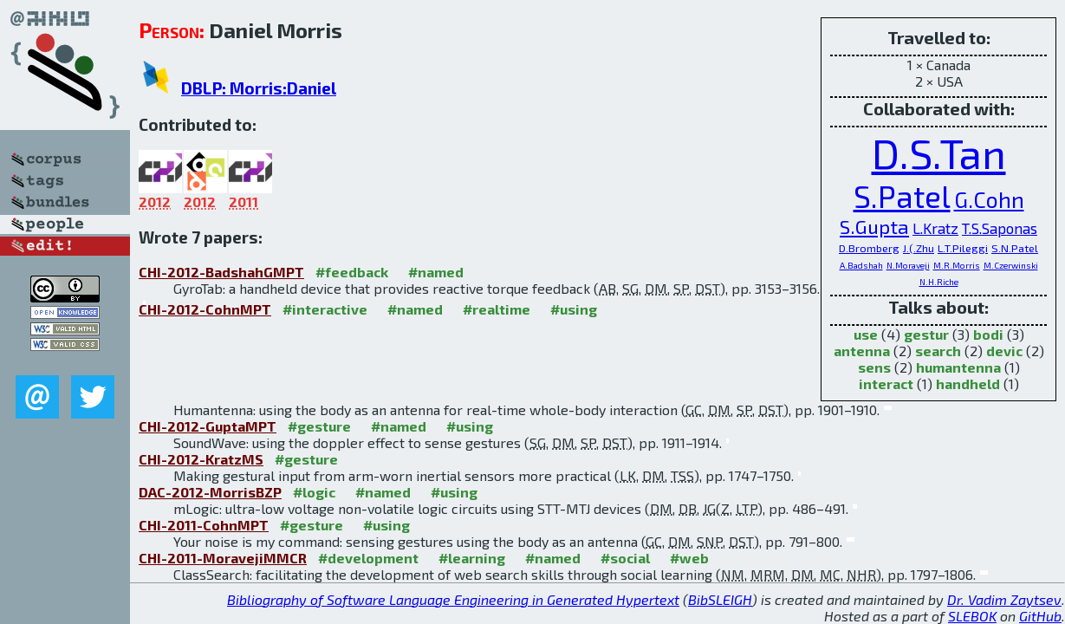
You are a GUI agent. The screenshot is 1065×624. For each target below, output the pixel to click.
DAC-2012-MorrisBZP (210, 492)
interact (886, 383)
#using (573, 309)
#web (689, 557)
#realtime (496, 309)
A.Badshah (861, 265)
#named (436, 271)
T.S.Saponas (999, 228)
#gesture (319, 426)
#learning (471, 557)
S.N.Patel (1014, 248)
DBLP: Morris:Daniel (258, 88)
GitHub (1040, 616)
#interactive (324, 309)
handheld (968, 383)
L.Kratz (935, 228)
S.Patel (902, 196)
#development (368, 557)
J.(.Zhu (918, 248)
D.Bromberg (869, 248)
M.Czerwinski (1011, 265)
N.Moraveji (908, 265)
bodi (988, 334)
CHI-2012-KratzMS (201, 459)
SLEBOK (972, 616)
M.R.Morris (956, 265)
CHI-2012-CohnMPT (205, 309)
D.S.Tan (939, 152)
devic (1004, 350)
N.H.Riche (938, 281)
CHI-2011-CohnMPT (204, 525)
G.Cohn (989, 199)
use (866, 334)
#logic (314, 492)
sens (874, 367)
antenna (862, 350)
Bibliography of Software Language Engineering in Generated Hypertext (453, 599)
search (938, 350)
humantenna (958, 367)
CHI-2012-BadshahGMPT (221, 271)
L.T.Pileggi (963, 248)
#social (625, 557)
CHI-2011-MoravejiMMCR (223, 557)
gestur (926, 334)
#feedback (351, 271)
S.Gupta (874, 226)
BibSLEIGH (720, 599)
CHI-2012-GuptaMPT (207, 426)
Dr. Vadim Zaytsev (1004, 599)
